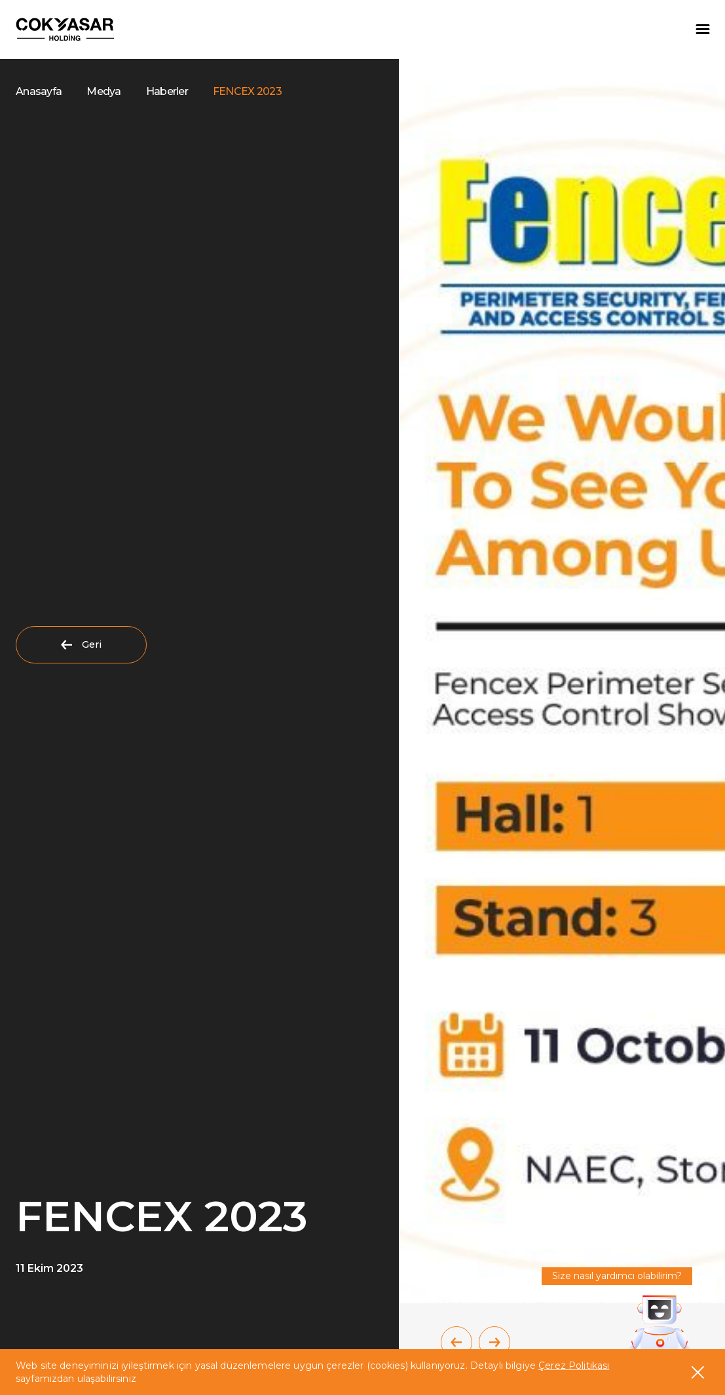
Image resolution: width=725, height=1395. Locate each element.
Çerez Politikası (573, 1365)
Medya (103, 91)
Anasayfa (39, 91)
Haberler (167, 91)
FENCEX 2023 (247, 91)
